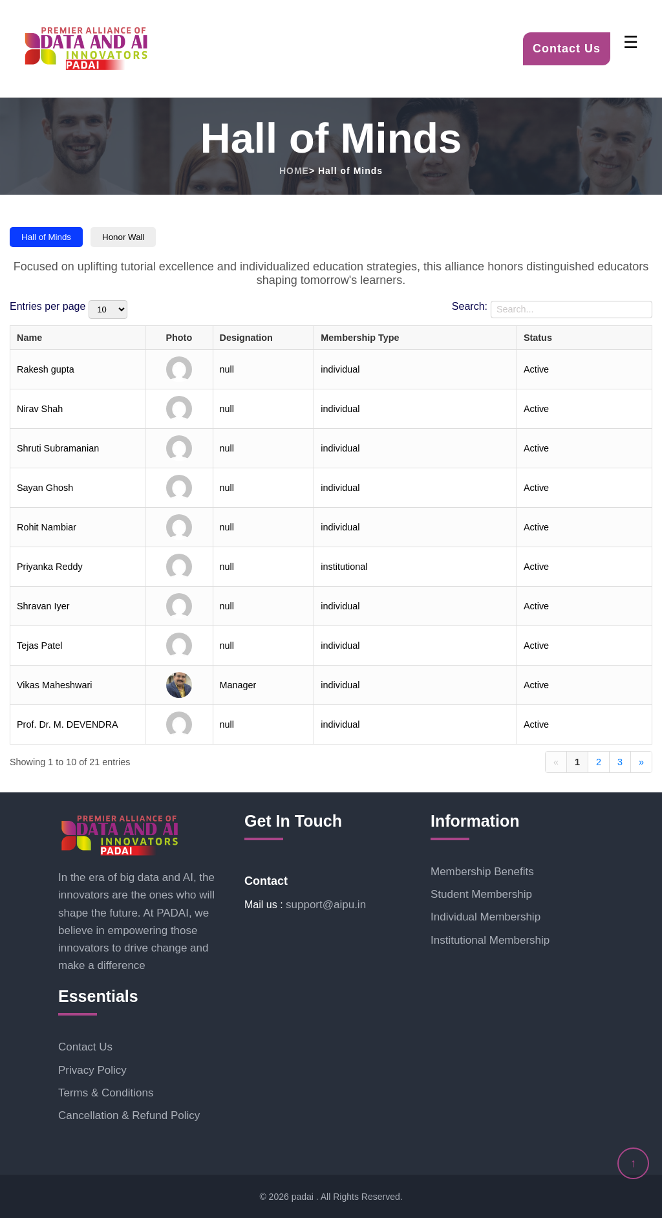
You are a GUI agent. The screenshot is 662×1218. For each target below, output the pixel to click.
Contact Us (567, 48)
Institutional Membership (490, 940)
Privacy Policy (92, 1070)
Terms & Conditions (105, 1093)
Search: (469, 306)
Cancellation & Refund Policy (129, 1115)
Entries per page (47, 306)
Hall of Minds (46, 237)
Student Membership (481, 894)
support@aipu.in (326, 904)
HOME (294, 171)
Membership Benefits (482, 871)
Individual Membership (485, 917)
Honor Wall (123, 237)
